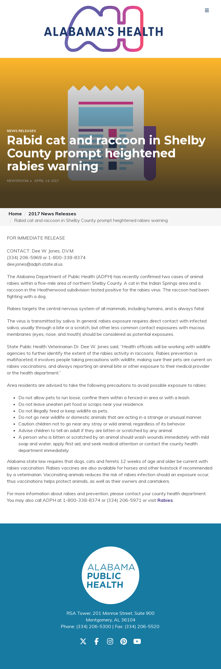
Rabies (165, 500)
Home (15, 213)
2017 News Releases (52, 213)
